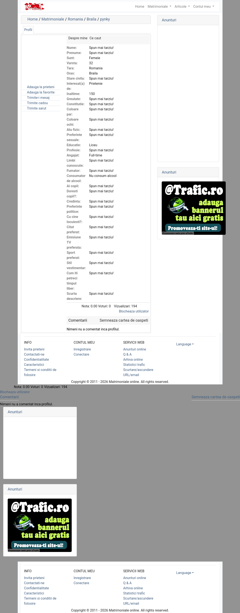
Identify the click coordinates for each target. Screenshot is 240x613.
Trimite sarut (36, 108)
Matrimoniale (158, 6)
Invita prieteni (34, 349)
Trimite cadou (37, 103)
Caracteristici (34, 365)
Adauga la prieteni (40, 87)
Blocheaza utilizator (134, 311)
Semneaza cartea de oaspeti (124, 320)
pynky (105, 19)
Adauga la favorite (41, 92)
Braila (91, 19)
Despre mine (77, 38)
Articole (181, 6)
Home (33, 19)
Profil (28, 30)
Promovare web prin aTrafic (177, 233)
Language (183, 344)
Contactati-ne (34, 354)
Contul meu (202, 6)
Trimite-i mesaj (38, 98)
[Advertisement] (43, 57)
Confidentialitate (36, 360)
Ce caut (95, 38)
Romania (75, 19)
